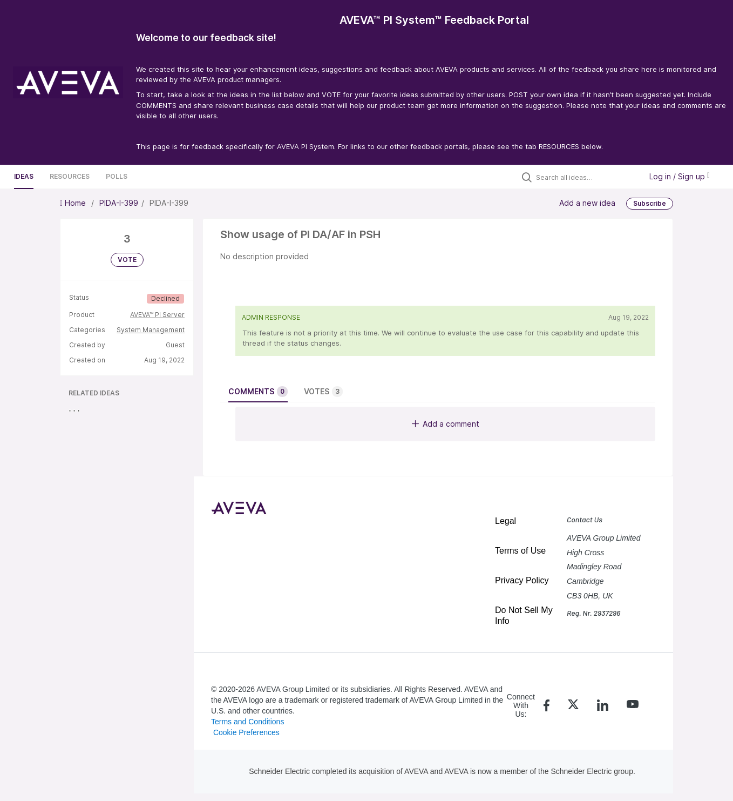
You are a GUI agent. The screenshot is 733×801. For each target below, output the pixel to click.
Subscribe (649, 203)
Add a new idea (587, 202)
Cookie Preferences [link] (246, 732)
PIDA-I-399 (118, 202)
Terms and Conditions (247, 721)
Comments (258, 391)
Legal (505, 521)
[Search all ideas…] (586, 177)
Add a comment (445, 423)
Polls (116, 176)
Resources (70, 176)
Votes (323, 391)
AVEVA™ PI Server (157, 315)
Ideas (23, 176)
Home (74, 202)
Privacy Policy (522, 580)
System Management (151, 330)
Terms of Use (520, 550)
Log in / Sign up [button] (679, 176)
